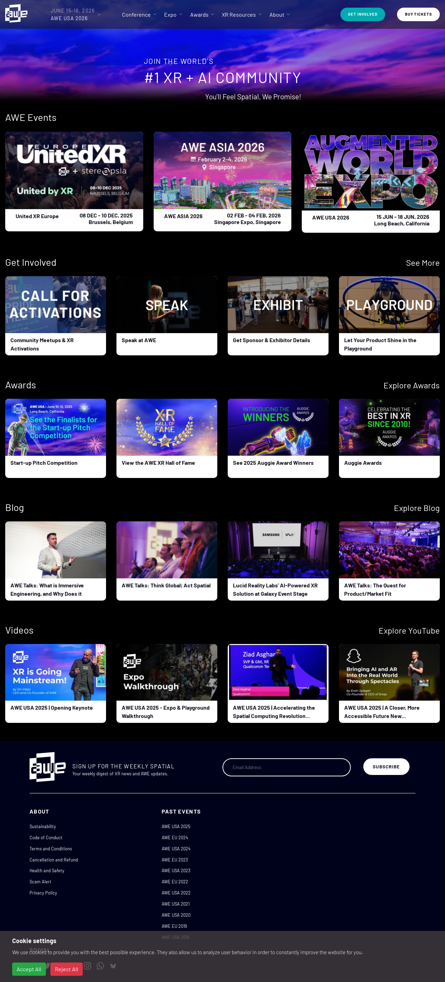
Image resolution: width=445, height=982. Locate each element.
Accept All (29, 969)
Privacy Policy (43, 893)
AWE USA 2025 (176, 826)
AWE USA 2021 (175, 904)
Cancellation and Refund (54, 860)
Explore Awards (411, 385)
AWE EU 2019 (174, 926)
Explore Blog (417, 508)
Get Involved (363, 14)
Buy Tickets (418, 14)
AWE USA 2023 (176, 870)
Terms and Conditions (51, 848)
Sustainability (43, 826)
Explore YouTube (409, 630)
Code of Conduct (46, 837)
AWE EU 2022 (175, 881)
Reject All (66, 969)
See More (423, 262)
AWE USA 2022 (176, 893)
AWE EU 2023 (175, 860)
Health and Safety (47, 870)
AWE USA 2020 (176, 915)
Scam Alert (40, 881)
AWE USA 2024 (176, 848)
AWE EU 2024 (175, 837)
